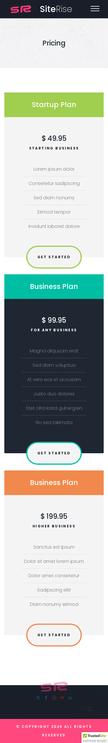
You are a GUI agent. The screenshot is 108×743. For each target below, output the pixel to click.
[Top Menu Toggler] (95, 8)
